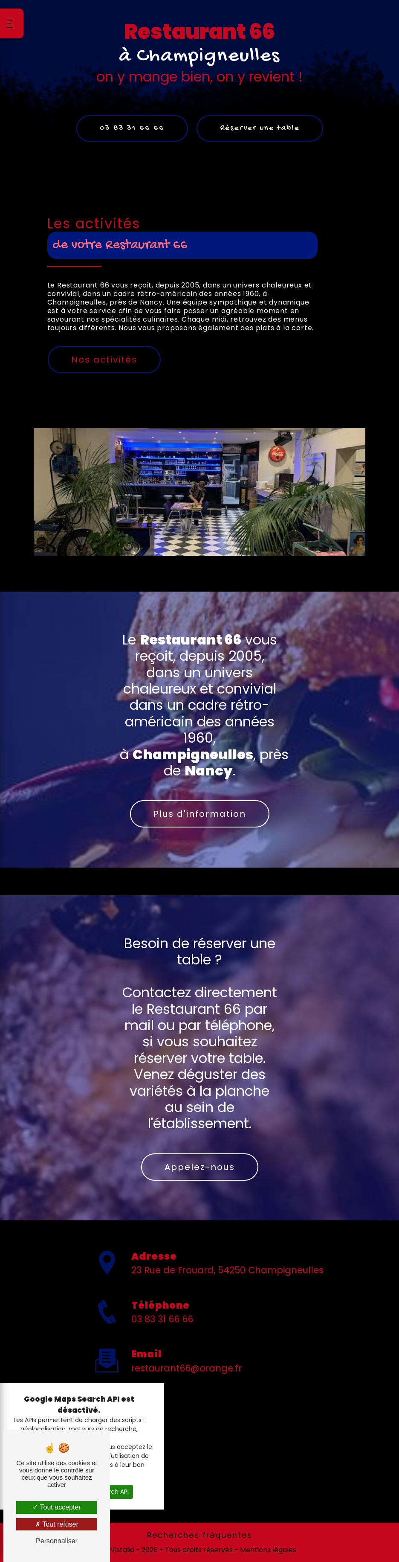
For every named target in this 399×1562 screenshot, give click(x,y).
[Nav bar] (11, 23)
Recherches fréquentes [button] (199, 1535)
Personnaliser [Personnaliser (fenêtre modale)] (57, 1541)
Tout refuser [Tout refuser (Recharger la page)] (56, 1524)
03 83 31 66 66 (132, 128)
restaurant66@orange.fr (186, 1341)
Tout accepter (56, 1507)
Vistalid (122, 1550)
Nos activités (104, 360)
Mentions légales (267, 1550)
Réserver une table (260, 128)
